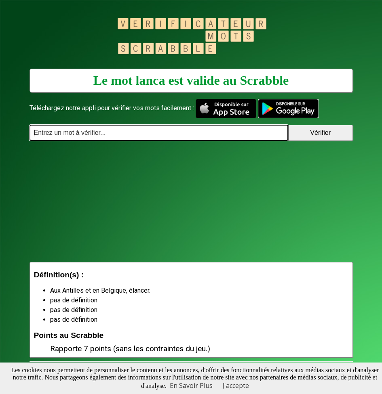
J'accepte (235, 385)
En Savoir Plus (191, 385)
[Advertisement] (191, 201)
